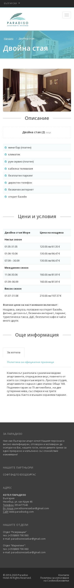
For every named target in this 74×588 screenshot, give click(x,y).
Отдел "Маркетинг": (14, 545)
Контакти (63, 575)
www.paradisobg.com (21, 511)
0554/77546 (21, 505)
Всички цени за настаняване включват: (30, 305)
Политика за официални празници (30, 362)
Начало (8, 38)
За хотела (13, 352)
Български (12, 3)
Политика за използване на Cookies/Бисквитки (54, 579)
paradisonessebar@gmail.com (31, 508)
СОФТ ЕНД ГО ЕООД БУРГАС (19, 474)
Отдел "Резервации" (15, 532)
